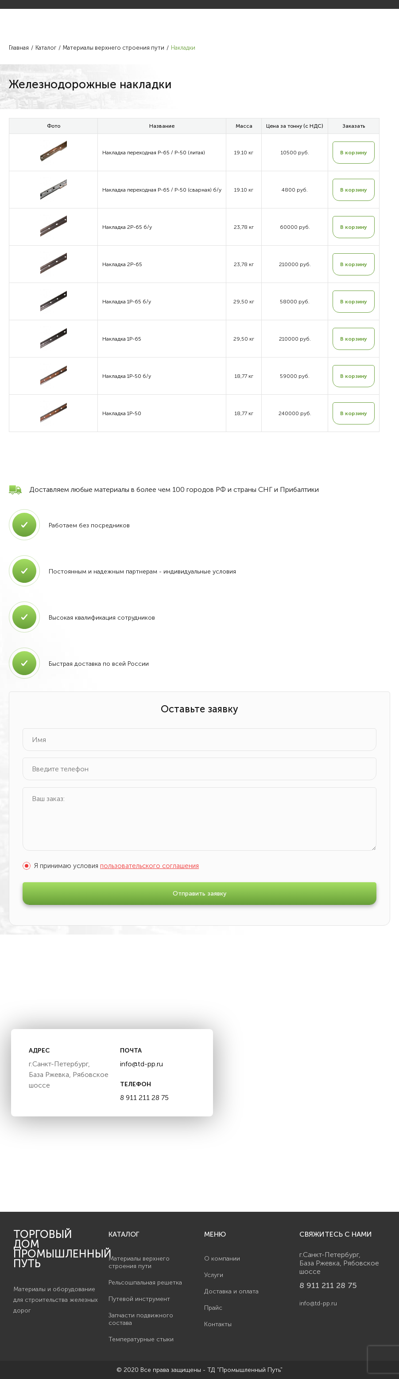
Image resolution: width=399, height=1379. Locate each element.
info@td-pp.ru (141, 1064)
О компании (222, 1258)
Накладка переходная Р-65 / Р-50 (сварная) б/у (161, 190)
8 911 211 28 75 (144, 1097)
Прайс (213, 1308)
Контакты (218, 1324)
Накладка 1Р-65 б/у (126, 302)
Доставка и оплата (231, 1291)
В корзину (353, 152)
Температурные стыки (141, 1339)
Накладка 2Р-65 (122, 264)
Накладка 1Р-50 (121, 413)
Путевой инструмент (139, 1299)
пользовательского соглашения (149, 866)
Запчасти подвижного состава (140, 1319)
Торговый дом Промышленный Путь (56, 1249)
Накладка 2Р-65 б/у (127, 227)
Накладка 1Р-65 (121, 339)
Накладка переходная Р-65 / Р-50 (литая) (153, 152)
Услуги (213, 1275)
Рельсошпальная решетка (145, 1282)
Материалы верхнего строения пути (139, 1262)
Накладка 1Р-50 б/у (126, 376)
